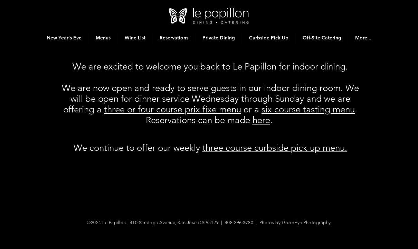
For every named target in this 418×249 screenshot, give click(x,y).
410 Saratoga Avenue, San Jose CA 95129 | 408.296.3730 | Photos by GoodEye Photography (230, 222)
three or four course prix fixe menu (172, 109)
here (261, 120)
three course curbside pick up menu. (274, 147)
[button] (102, 37)
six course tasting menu (308, 109)
